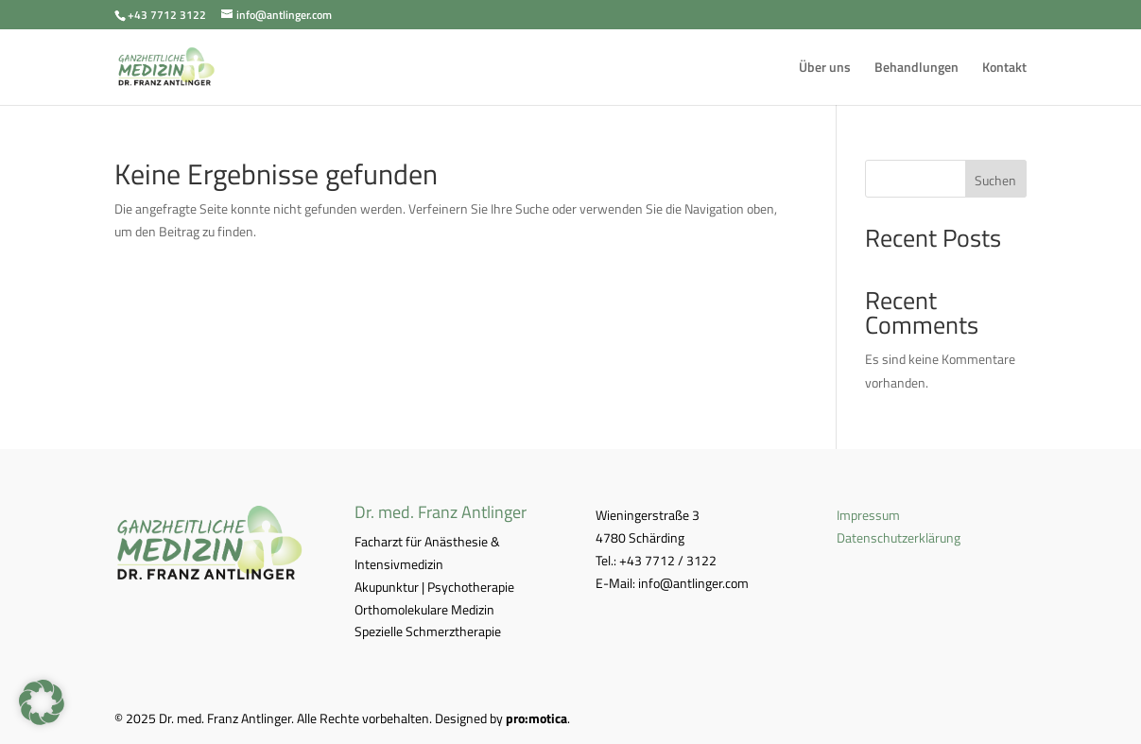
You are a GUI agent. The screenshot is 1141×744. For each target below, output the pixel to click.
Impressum (868, 515)
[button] (41, 702)
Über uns (825, 69)
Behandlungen (916, 69)
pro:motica (536, 718)
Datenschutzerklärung (898, 537)
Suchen (995, 180)
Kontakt (1004, 69)
